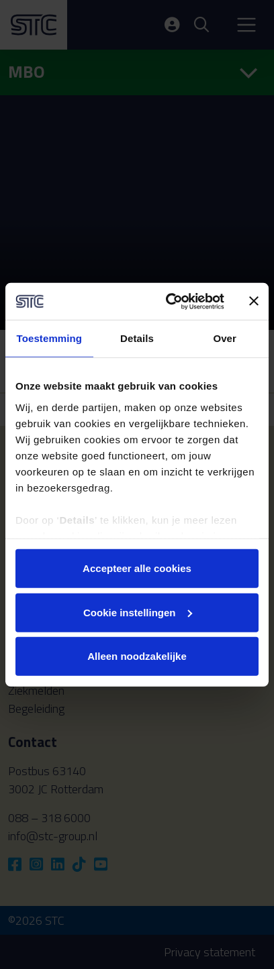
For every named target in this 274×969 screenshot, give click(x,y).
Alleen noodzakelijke (137, 656)
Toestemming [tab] (50, 338)
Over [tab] (224, 338)
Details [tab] (137, 338)
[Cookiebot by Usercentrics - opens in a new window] (168, 301)
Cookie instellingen (137, 612)
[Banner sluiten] (254, 301)
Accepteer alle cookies (137, 568)
